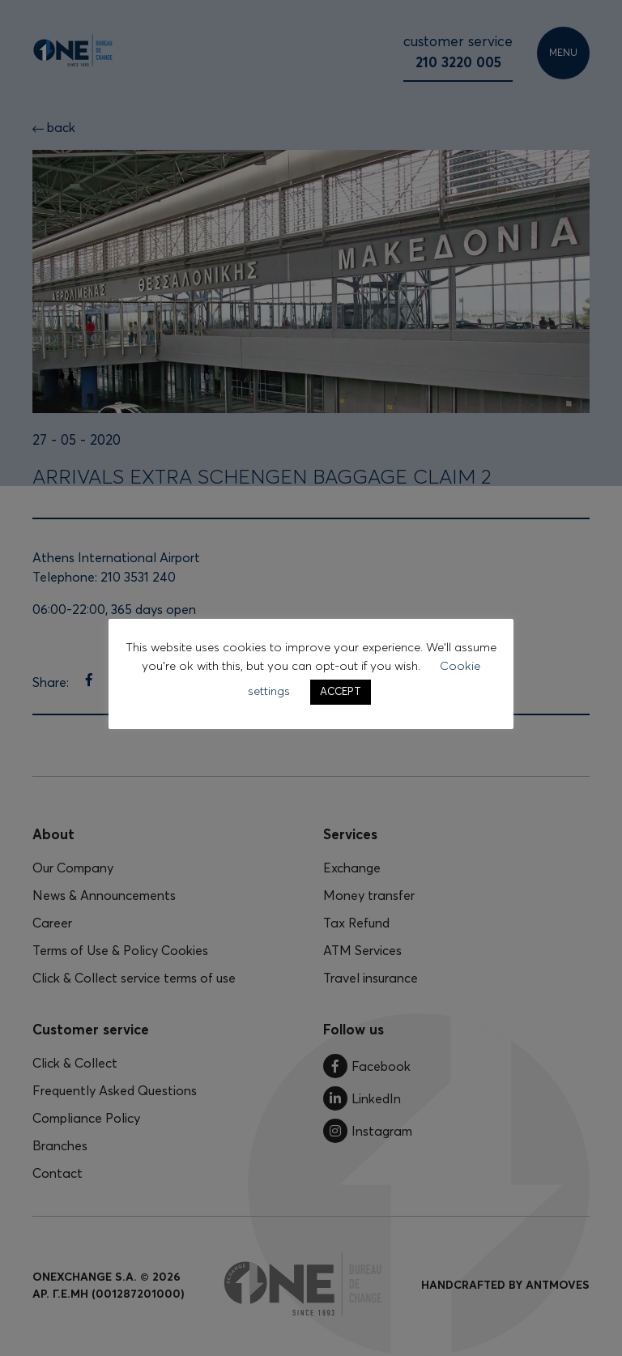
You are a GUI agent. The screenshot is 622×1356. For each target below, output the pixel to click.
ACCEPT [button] (340, 692)
